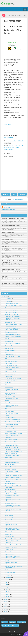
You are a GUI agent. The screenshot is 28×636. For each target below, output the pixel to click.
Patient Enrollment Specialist (12, 421)
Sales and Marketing (10, 350)
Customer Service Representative (13, 451)
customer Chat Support (11, 374)
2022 (5, 599)
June (7, 584)
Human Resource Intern (11, 403)
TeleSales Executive (10, 369)
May (7, 587)
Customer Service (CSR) (11, 441)
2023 (5, 296)
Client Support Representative (12, 358)
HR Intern (7, 560)
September (8, 577)
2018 (5, 609)
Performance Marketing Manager (13, 433)
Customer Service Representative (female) (13, 283)
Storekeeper (8, 382)
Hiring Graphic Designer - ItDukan (11, 269)
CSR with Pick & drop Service (12, 343)
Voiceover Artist (9, 411)
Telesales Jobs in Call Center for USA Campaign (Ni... (13, 379)
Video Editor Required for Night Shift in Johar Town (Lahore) (13, 261)
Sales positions (9, 341)
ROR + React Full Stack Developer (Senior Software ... (13, 366)
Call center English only (11, 361)
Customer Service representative (13, 305)
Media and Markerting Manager (13, 334)
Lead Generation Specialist (12, 462)
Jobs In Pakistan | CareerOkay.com (10, 625)
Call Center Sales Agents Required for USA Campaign (13, 325)
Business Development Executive (13, 544)
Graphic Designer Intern (8, 232)
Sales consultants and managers (13, 531)
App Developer (9, 460)
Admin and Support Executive (12, 466)
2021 (5, 602)
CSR (3, 253)
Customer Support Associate (12, 356)
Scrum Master (8, 457)
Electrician (5, 276)
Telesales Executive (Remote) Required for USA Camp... (12, 492)
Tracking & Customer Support (12, 419)
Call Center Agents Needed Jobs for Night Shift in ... (13, 566)
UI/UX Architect (9, 517)
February (8, 594)
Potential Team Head (10, 431)
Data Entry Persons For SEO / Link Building (13, 218)
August (7, 579)
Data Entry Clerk (9, 536)
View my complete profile (8, 209)
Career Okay (17, 145)
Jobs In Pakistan (22, 622)
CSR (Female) (8, 339)
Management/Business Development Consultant (12, 444)
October (8, 575)
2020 (5, 604)
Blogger (17, 631)
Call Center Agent (12, 21)
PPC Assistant (8, 409)
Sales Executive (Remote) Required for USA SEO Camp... (13, 474)
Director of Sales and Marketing (13, 477)
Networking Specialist (11, 547)
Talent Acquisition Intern (11, 471)
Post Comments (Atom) (17, 199)
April (7, 589)
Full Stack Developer (10, 572)
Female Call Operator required (13, 336)
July (7, 582)
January (7, 596)
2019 (5, 606)
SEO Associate (9, 512)
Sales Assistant (9, 515)
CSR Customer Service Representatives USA (11, 353)
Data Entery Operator (10, 469)
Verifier (7, 400)
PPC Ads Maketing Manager (12, 371)
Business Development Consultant (11, 525)
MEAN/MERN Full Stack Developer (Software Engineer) (13, 315)
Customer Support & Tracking (12, 307)
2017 (5, 611)
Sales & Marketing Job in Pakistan (11, 225)
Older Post (22, 194)
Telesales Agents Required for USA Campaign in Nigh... (12, 328)
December (8, 298)
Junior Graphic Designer (11, 439)
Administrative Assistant (11, 424)
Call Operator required (11, 332)
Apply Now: (7, 125)
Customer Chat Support (11, 312)
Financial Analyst (9, 428)
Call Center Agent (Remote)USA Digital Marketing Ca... (13, 539)
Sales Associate (9, 387)
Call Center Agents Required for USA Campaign (13, 319)
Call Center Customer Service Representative (12, 500)
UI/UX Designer (6, 246)
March (7, 591)
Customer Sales (9, 426)
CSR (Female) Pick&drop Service (13, 310)
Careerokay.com (8, 137)
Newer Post (6, 194)
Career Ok (10, 145)
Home (14, 194)
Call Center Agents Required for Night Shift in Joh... (13, 557)
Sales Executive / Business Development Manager (11, 397)
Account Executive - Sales (11, 303)
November (8, 301)
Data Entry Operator (10, 322)
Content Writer (9, 534)
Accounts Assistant (10, 551)
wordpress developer (7, 239)
